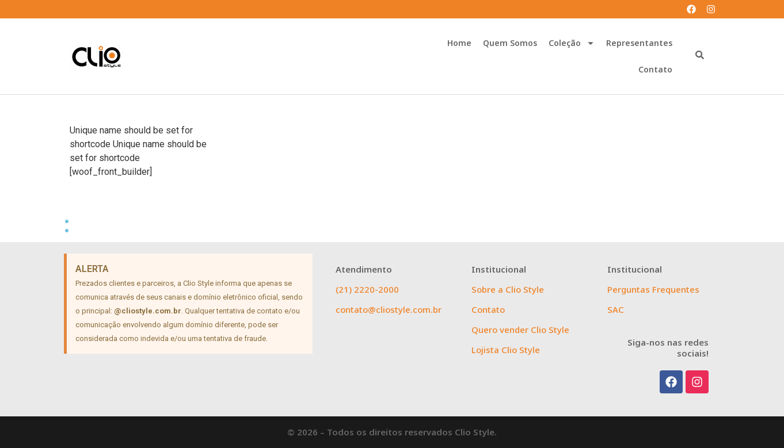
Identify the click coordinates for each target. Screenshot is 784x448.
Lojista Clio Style (505, 349)
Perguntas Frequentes (653, 289)
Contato (655, 69)
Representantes (639, 42)
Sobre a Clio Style (507, 289)
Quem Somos (510, 42)
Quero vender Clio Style (520, 329)
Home (459, 42)
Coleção (572, 43)
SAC (615, 309)
